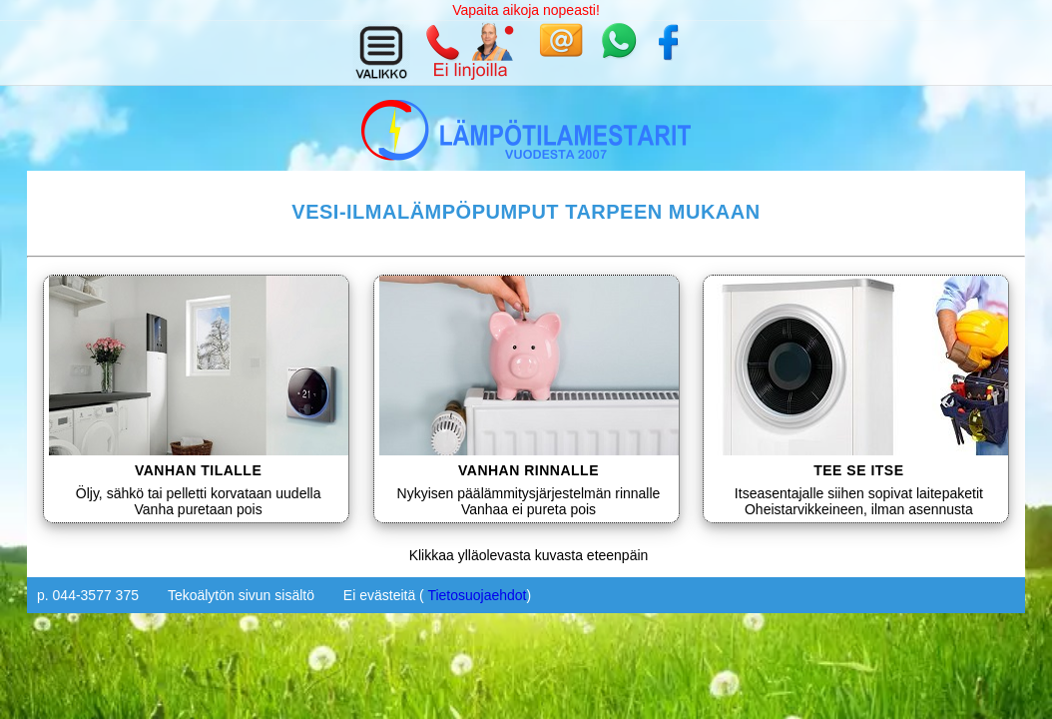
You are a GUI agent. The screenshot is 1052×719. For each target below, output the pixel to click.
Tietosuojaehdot (476, 595)
